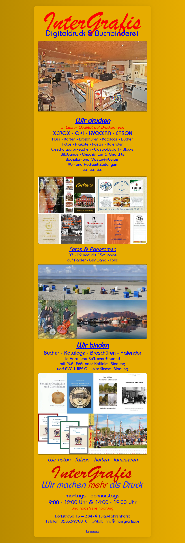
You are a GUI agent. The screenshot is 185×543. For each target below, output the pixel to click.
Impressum (92, 531)
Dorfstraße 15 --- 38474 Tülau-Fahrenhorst (92, 516)
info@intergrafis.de (121, 521)
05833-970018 (74, 521)
